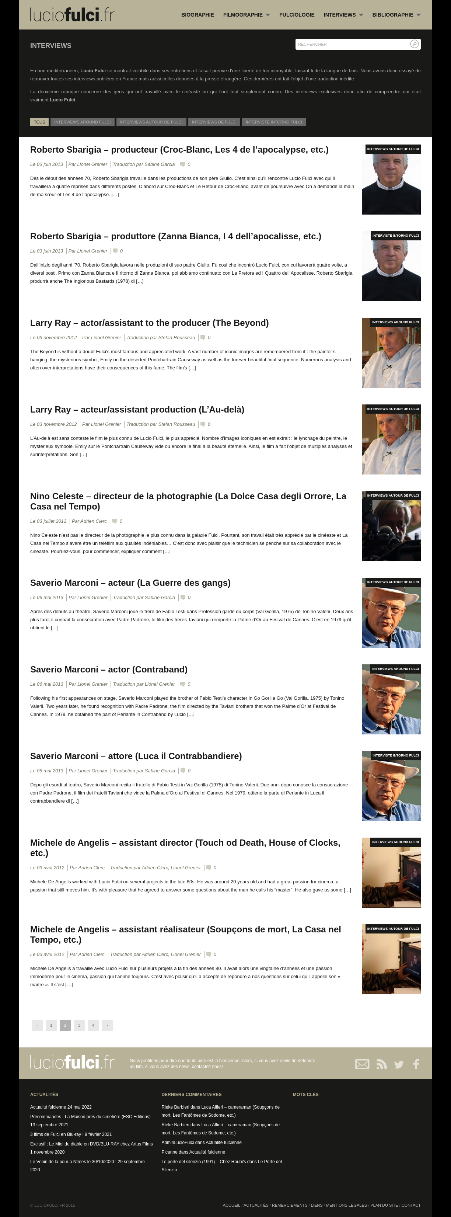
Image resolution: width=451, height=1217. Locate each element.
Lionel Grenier (92, 164)
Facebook (412, 1064)
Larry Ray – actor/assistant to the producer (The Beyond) (150, 323)
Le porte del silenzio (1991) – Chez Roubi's (203, 1161)
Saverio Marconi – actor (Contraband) (109, 669)
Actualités (256, 1205)
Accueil (232, 1205)
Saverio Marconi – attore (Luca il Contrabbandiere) (136, 756)
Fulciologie (297, 15)
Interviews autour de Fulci (151, 122)
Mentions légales (346, 1205)
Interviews (343, 15)
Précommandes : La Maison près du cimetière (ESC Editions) (90, 1116)
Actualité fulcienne (48, 1107)
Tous (39, 122)
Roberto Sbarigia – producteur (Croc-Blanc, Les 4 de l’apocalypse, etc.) (179, 149)
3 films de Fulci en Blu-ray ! (57, 1134)
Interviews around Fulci (82, 122)
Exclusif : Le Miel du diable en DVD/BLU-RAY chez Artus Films (91, 1144)
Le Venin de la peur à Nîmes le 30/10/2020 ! (73, 1161)
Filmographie (246, 15)
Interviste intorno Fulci (274, 122)
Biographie (197, 15)
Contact (362, 1064)
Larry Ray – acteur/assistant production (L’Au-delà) (137, 409)
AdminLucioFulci (177, 1142)
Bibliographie (397, 15)
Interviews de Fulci (214, 122)
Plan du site (384, 1205)
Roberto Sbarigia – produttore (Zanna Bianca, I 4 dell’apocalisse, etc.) (176, 236)
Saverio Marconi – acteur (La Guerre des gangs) (130, 583)
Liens (317, 1205)
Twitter (396, 1064)
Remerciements (290, 1205)
